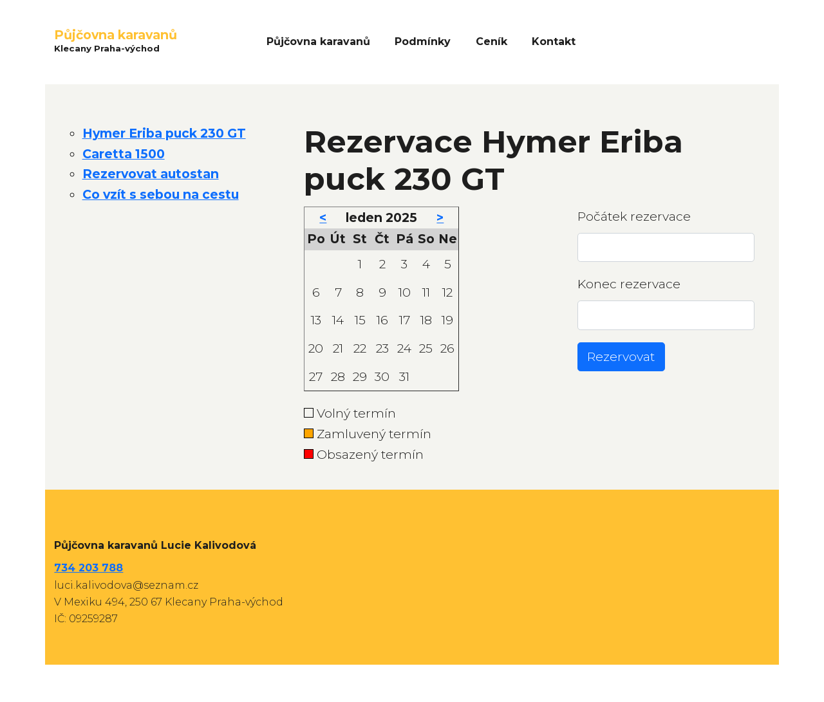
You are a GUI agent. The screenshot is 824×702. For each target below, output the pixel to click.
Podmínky (423, 41)
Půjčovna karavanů (318, 41)
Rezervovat (621, 356)
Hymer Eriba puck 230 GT (164, 133)
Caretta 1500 (123, 154)
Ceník (491, 41)
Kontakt (554, 41)
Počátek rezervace (634, 216)
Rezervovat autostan (150, 173)
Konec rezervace (628, 283)
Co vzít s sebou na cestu (160, 194)
